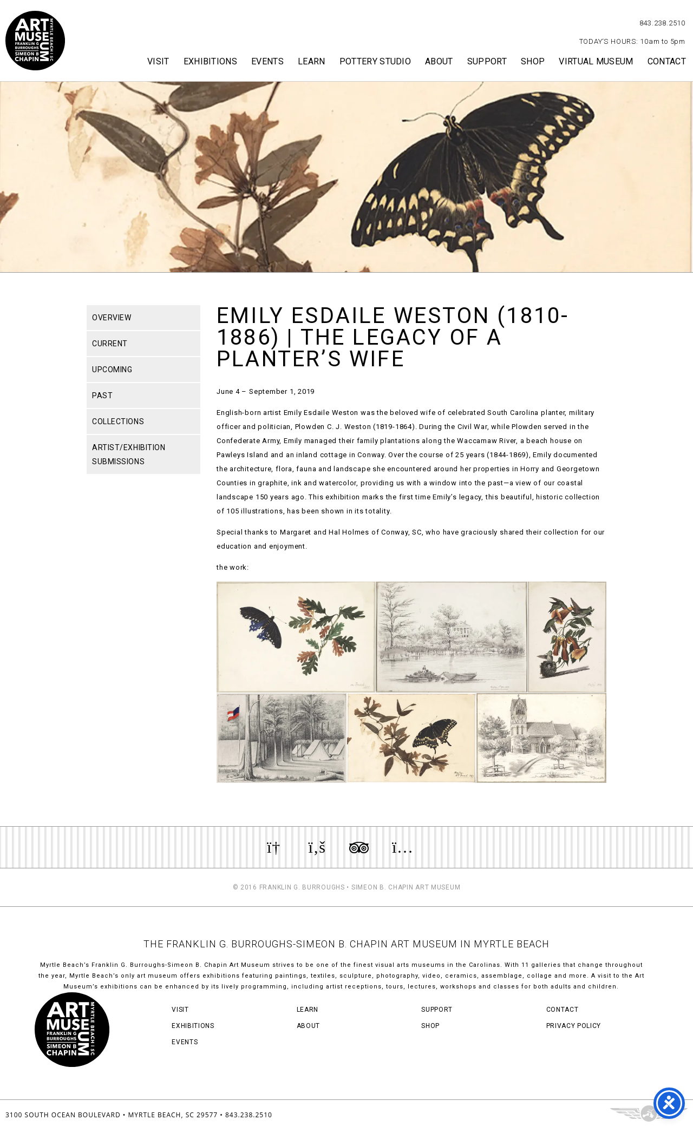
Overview (111, 317)
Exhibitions (211, 61)
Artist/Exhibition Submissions (129, 454)
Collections (118, 421)
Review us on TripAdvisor (359, 847)
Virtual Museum (596, 61)
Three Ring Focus (649, 1113)
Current (110, 343)
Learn (311, 61)
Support (487, 61)
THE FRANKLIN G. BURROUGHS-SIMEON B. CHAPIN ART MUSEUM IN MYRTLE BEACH (346, 944)
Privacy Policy (573, 1026)
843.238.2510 (662, 23)
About (439, 61)
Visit (158, 61)
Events (267, 61)
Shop (533, 61)
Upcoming (112, 369)
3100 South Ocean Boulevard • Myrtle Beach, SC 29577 (111, 1114)
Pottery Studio (375, 61)
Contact (667, 61)
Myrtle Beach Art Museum (35, 40)
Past (102, 395)
